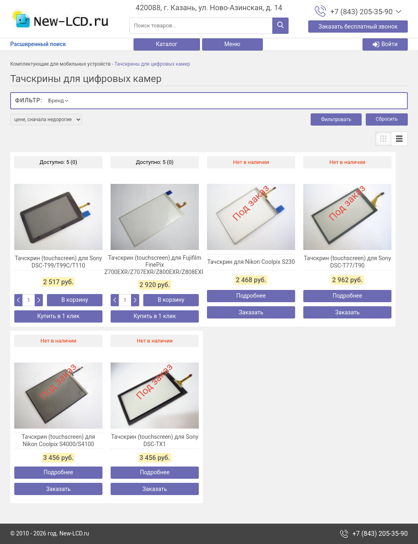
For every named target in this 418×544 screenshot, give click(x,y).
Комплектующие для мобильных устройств (60, 64)
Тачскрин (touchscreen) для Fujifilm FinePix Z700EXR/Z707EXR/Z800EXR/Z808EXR (155, 264)
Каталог (167, 44)
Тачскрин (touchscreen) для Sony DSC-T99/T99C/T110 (58, 262)
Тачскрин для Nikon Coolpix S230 (251, 262)
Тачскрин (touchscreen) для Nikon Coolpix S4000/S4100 (58, 440)
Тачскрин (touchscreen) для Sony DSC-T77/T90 (347, 262)
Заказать (251, 312)
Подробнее (251, 295)
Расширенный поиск (38, 44)
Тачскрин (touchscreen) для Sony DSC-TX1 (154, 440)
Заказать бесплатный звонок (358, 26)
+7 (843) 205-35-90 (380, 533)
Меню (232, 44)
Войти (385, 44)
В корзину (74, 299)
